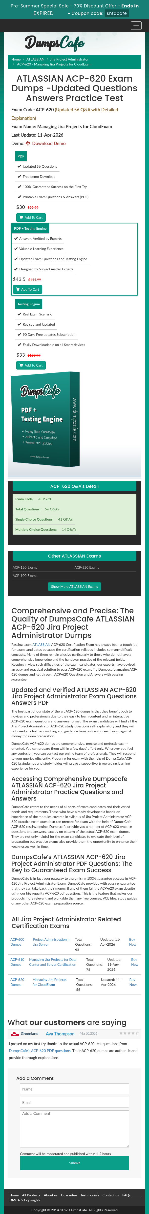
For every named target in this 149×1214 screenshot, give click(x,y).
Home (16, 59)
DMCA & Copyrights (25, 1200)
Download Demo (46, 143)
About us (51, 1195)
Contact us (111, 1195)
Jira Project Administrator (69, 59)
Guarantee (69, 1195)
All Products (31, 1195)
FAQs (126, 1195)
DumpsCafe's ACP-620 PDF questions (40, 1050)
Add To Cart (31, 217)
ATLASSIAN (35, 59)
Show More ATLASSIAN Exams (74, 586)
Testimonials (89, 1195)
